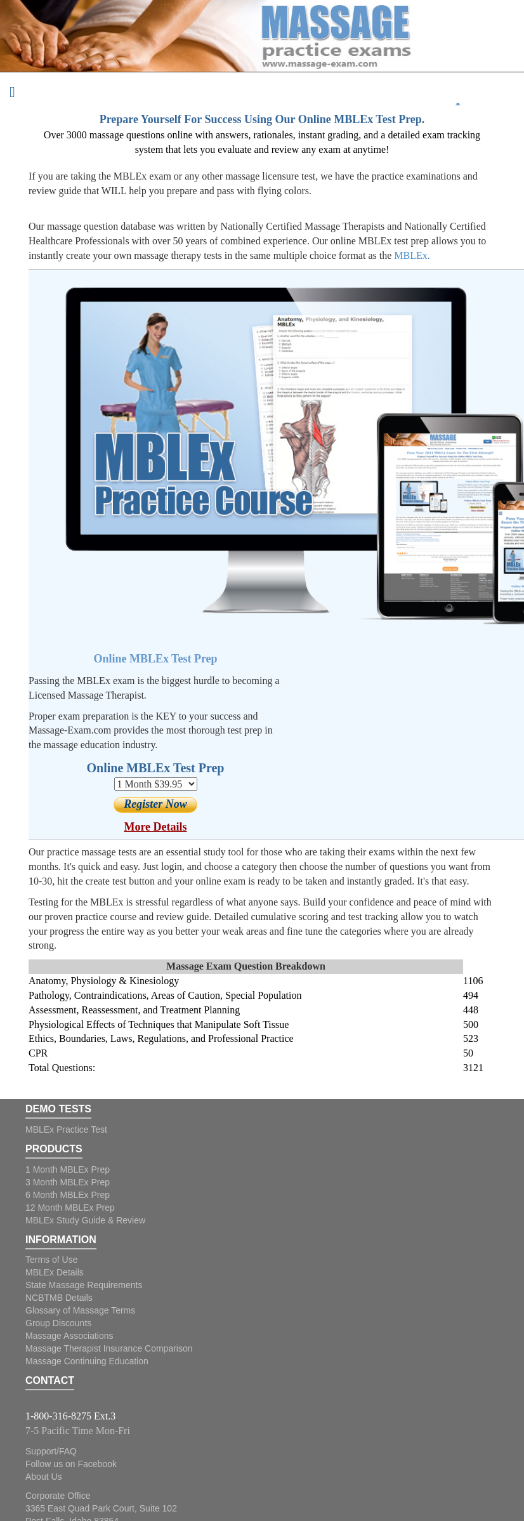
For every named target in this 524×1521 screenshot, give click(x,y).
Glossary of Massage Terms (80, 1310)
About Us (43, 1477)
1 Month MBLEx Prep (67, 1169)
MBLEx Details (54, 1272)
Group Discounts (58, 1323)
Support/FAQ (51, 1451)
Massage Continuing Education (86, 1361)
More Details (155, 826)
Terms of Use (51, 1259)
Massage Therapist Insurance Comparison (109, 1348)
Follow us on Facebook (71, 1464)
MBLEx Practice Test (66, 1129)
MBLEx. (411, 255)
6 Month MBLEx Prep (67, 1195)
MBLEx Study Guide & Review (85, 1220)
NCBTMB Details (59, 1298)
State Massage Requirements (83, 1285)
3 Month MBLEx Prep (67, 1182)
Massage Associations (69, 1336)
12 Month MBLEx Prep (70, 1207)
